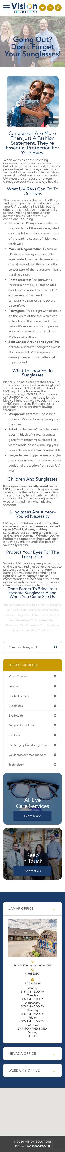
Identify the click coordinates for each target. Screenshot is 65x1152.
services (14, 686)
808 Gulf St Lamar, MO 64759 (32, 964)
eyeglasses (16, 705)
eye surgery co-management (28, 745)
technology (16, 764)
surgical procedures (21, 725)
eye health (16, 715)
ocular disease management (27, 754)
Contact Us (32, 871)
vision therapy (18, 676)
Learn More (32, 816)
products (14, 735)
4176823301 (32, 973)
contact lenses (19, 696)
